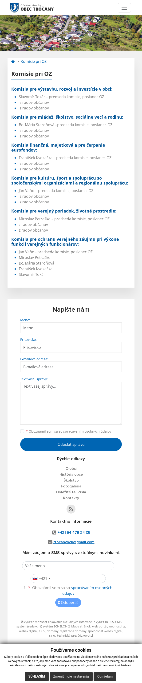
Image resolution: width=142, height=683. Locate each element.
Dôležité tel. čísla (71, 492)
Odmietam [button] (105, 676)
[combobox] (41, 578)
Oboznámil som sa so (68, 431)
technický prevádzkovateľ (75, 635)
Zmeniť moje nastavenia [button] (71, 676)
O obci (71, 468)
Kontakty (71, 498)
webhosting (117, 626)
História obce (71, 474)
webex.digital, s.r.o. (32, 631)
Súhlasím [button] (36, 676)
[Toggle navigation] (124, 7)
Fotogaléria (71, 486)
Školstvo (71, 480)
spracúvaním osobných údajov (87, 431)
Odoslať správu (71, 444)
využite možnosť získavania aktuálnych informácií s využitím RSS (67, 622)
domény (52, 631)
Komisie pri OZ (34, 61)
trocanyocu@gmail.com (74, 542)
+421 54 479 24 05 (74, 532)
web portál (99, 626)
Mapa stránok (81, 626)
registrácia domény (73, 631)
